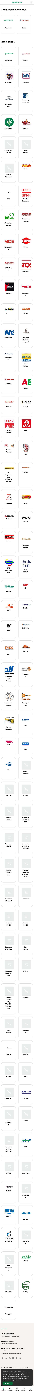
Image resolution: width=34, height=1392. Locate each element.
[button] (30, 1389)
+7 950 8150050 (7, 1334)
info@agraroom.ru (8, 1341)
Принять (7, 1383)
